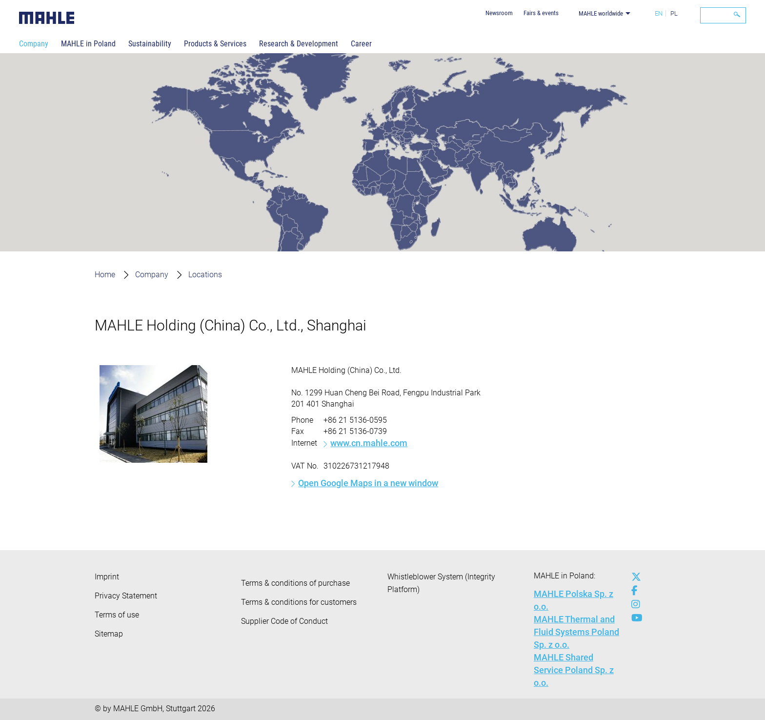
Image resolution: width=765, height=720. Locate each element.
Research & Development (298, 43)
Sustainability (149, 43)
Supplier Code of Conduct (284, 621)
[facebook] (633, 590)
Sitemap (109, 633)
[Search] (723, 15)
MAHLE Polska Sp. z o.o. (573, 600)
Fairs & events (541, 13)
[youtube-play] (633, 618)
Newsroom (499, 13)
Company (33, 43)
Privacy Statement (126, 595)
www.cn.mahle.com (368, 443)
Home (105, 274)
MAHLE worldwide (601, 13)
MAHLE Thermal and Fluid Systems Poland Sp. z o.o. (576, 632)
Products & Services (215, 43)
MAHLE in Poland (88, 43)
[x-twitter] (633, 577)
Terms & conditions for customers (299, 602)
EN (659, 13)
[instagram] (633, 604)
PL (674, 13)
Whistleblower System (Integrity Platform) (441, 583)
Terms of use (117, 614)
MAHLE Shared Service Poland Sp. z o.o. (574, 670)
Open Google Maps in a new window (368, 483)
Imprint (107, 576)
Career (361, 43)
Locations (205, 274)
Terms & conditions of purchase (295, 583)
